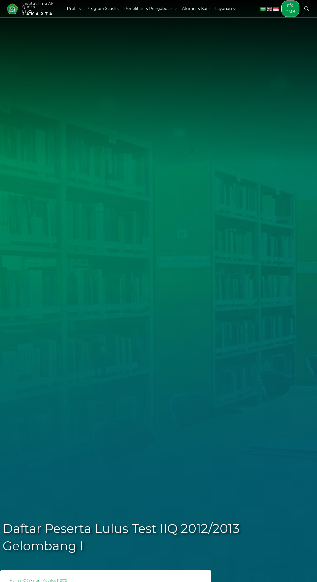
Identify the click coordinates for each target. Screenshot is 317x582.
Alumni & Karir (196, 8)
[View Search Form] (306, 8)
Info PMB (290, 8)
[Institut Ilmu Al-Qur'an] (34, 8)
